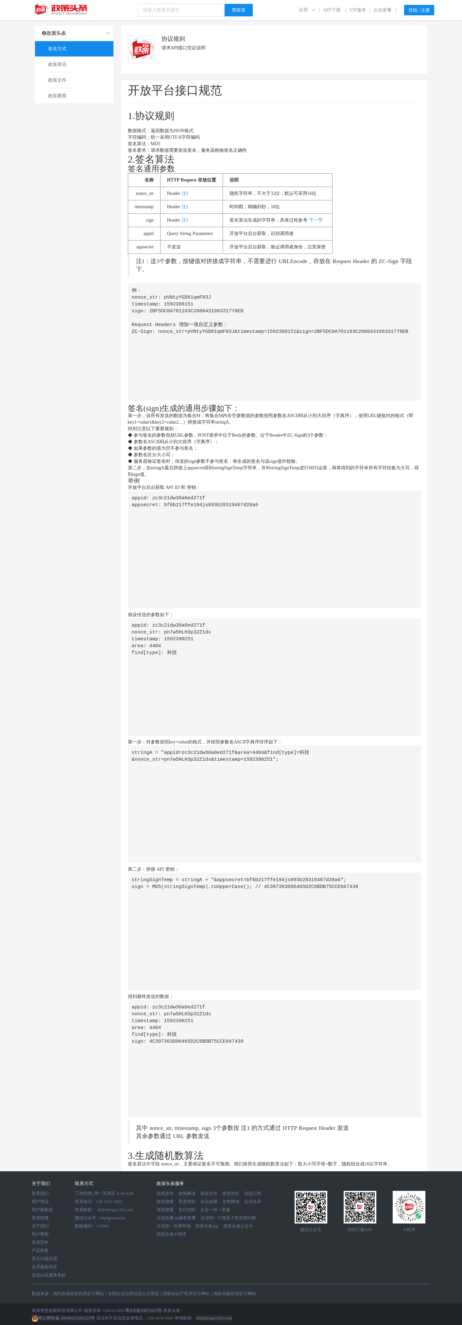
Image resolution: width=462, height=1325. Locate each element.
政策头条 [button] (76, 33)
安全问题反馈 (44, 1258)
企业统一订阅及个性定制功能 (228, 1217)
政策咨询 (165, 1193)
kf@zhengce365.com (115, 1209)
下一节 (316, 220)
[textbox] (181, 10)
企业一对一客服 (215, 1209)
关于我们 (40, 1226)
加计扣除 (187, 1209)
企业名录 (252, 1201)
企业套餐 (382, 10)
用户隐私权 (42, 1209)
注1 (185, 193)
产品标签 (40, 1250)
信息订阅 (252, 1193)
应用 (303, 10)
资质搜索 (165, 1209)
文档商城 (230, 1201)
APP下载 (332, 10)
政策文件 (208, 1193)
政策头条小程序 (171, 1234)
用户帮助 (40, 1234)
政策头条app (207, 1226)
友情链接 (40, 1217)
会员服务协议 (44, 1266)
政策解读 (187, 1193)
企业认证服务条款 (49, 1274)
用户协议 (40, 1201)
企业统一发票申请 (174, 1226)
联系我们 (40, 1193)
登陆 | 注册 (419, 10)
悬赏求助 (187, 1201)
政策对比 (230, 1193)
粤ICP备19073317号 (143, 1310)
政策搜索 (165, 1201)
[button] (307, 10)
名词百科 (40, 1242)
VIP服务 (358, 10)
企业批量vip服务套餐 (176, 1217)
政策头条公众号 (238, 1226)
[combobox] (195, 10)
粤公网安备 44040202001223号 (63, 1318)
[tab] (74, 33)
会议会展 (208, 1201)
